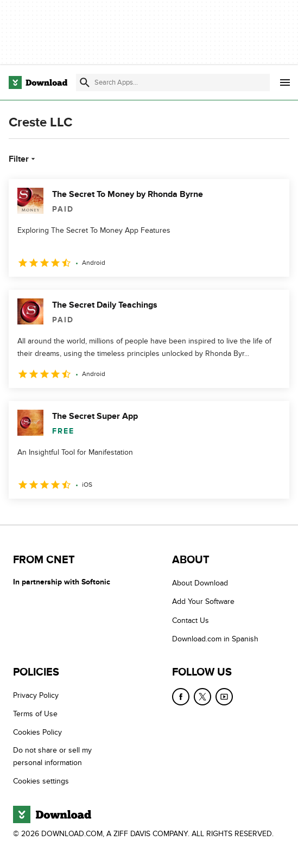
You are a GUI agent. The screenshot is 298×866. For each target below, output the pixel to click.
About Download (200, 583)
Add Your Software (203, 602)
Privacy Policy (36, 695)
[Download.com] (38, 82)
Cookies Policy (37, 732)
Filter (23, 159)
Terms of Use (35, 713)
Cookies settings (41, 781)
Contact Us (190, 620)
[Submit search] (84, 82)
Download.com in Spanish (215, 639)
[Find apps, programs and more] (173, 82)
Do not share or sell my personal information (52, 756)
